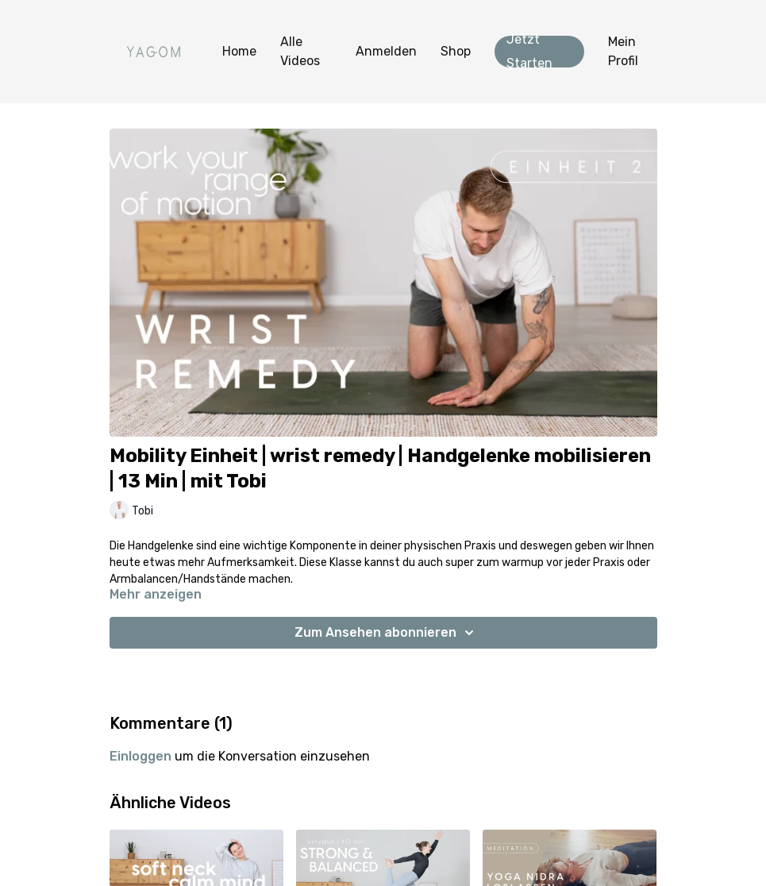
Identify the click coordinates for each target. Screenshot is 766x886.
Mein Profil (623, 51)
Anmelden (386, 51)
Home (239, 51)
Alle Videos (300, 51)
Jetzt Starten (529, 51)
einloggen (140, 756)
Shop (456, 51)
